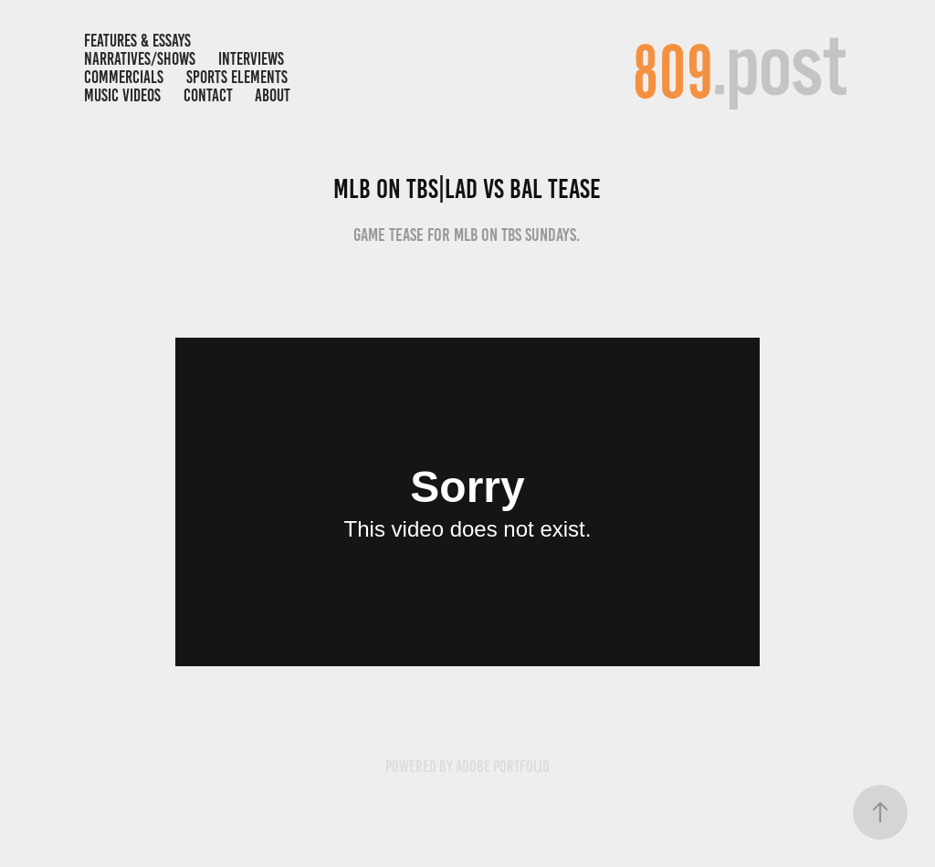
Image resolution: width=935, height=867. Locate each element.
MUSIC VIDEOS (122, 95)
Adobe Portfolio (503, 766)
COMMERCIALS (123, 77)
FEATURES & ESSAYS (137, 40)
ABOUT (272, 95)
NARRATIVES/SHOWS (139, 58)
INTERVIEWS (251, 58)
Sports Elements (237, 77)
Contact (208, 95)
